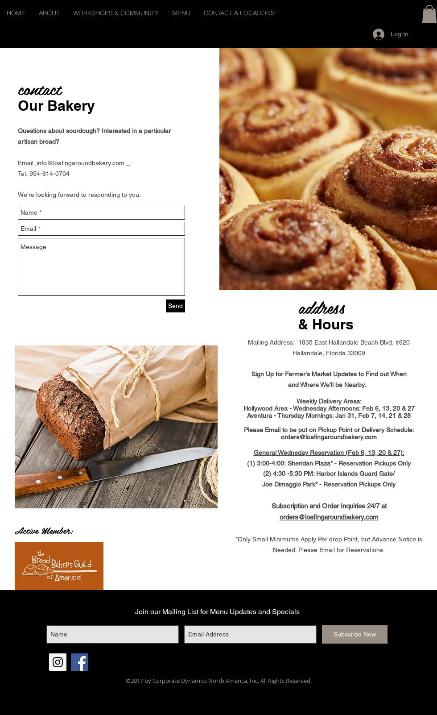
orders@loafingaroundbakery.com (329, 437)
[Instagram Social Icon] (57, 662)
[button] (429, 14)
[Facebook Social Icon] (79, 662)
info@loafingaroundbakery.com (80, 162)
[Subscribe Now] (355, 634)
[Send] (175, 305)
